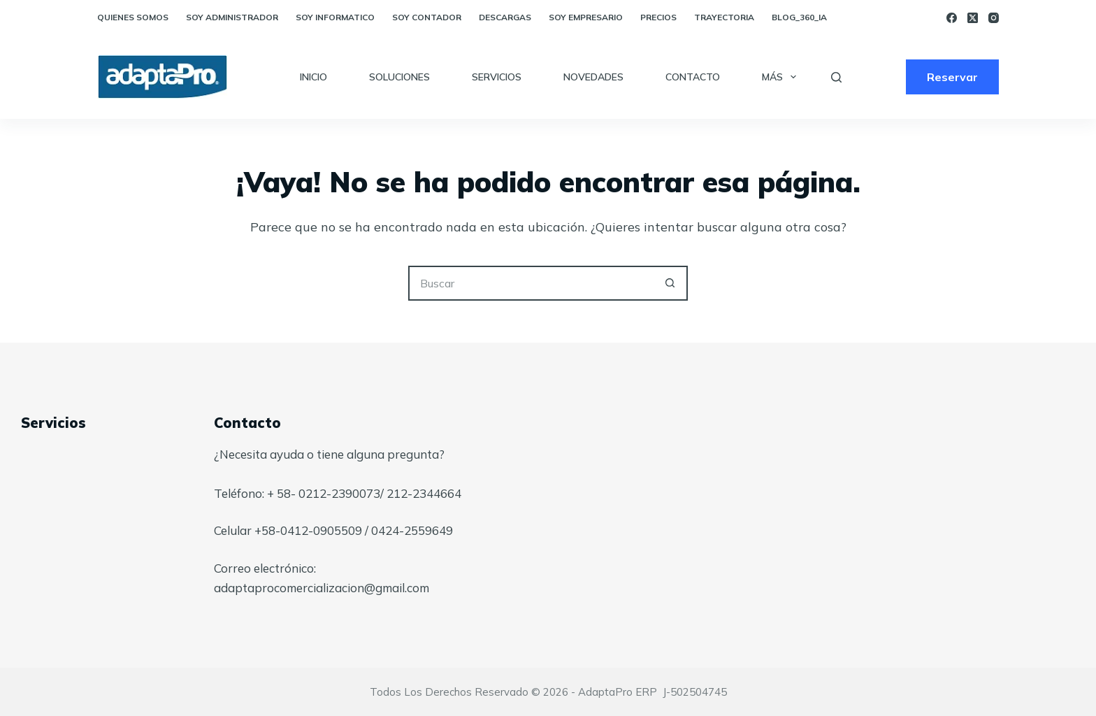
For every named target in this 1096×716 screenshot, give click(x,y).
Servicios (496, 77)
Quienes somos (132, 17)
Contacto (692, 77)
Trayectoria (724, 17)
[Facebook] (951, 18)
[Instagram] (993, 18)
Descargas (505, 17)
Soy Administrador (232, 17)
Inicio (313, 77)
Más (782, 77)
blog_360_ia (799, 17)
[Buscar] (836, 77)
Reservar (952, 77)
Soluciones (399, 77)
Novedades (593, 77)
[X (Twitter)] (972, 18)
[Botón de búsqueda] (670, 283)
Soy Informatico (335, 17)
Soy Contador (426, 17)
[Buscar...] (530, 283)
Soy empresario (586, 17)
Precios (658, 17)
